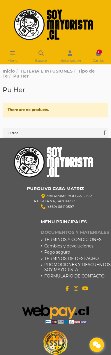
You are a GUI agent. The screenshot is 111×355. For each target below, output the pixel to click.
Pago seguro (57, 252)
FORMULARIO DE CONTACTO (74, 276)
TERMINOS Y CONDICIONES (73, 239)
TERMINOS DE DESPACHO (71, 258)
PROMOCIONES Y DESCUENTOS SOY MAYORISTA (77, 267)
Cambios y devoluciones (69, 246)
